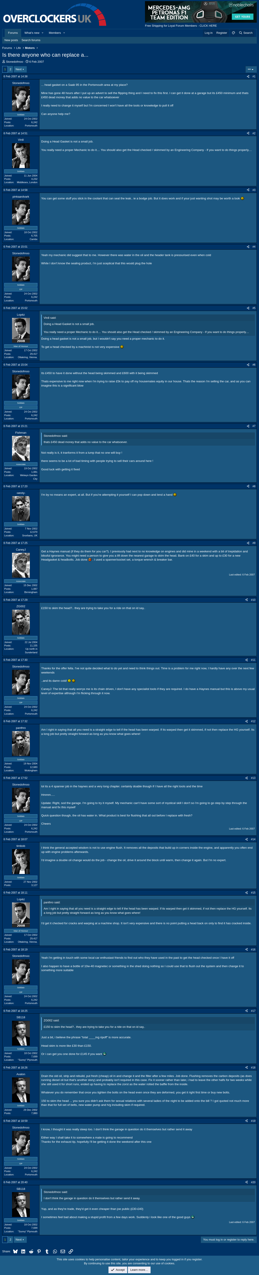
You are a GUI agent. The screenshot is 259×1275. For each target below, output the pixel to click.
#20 (253, 1182)
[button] (43, 33)
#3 (254, 190)
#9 (254, 543)
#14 (253, 839)
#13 (253, 778)
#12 (253, 721)
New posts (11, 40)
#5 (254, 308)
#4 (254, 246)
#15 (253, 892)
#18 (253, 1067)
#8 (254, 486)
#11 (253, 660)
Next (19, 69)
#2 (254, 133)
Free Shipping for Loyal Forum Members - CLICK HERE (181, 25)
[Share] (248, 76)
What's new (31, 32)
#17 (253, 1010)
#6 (254, 364)
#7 (254, 426)
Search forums (31, 40)
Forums (13, 32)
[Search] (245, 33)
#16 (253, 949)
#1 (254, 76)
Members (55, 32)
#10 (253, 599)
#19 (253, 1121)
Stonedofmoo (14, 61)
